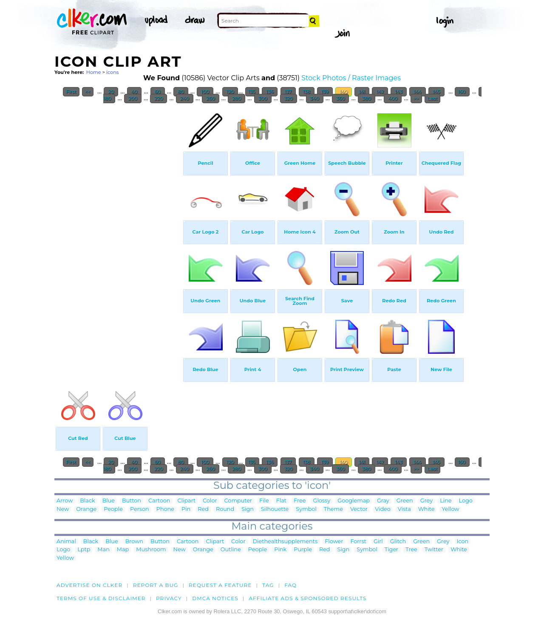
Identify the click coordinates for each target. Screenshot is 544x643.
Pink (280, 550)
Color (210, 501)
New (63, 509)
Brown (134, 541)
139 (325, 92)
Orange (86, 509)
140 (343, 92)
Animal (66, 541)
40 (134, 92)
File (264, 501)
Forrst (358, 541)
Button (131, 501)
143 (398, 92)
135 (252, 92)
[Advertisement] (118, 235)
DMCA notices (215, 598)
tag (268, 585)
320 (288, 99)
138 (307, 92)
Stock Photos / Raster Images (351, 78)
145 (436, 92)
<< (88, 92)
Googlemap (353, 501)
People (113, 509)
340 (314, 99)
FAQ (290, 585)
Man (103, 550)
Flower (334, 541)
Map (123, 550)
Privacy (169, 598)
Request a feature (220, 585)
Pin (185, 509)
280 (236, 99)
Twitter (434, 550)
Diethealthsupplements (285, 541)
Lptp (83, 550)
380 (366, 99)
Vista (404, 509)
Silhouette (275, 509)
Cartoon (159, 501)
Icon (463, 541)
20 (111, 92)
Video (383, 509)
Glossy (321, 501)
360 (340, 99)
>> (416, 99)
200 (133, 99)
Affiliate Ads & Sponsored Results (307, 598)
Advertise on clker (89, 585)
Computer (238, 501)
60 (157, 92)
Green (405, 501)
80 (180, 92)
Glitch (398, 541)
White (426, 509)
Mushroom (151, 550)
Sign (247, 509)
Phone (165, 509)
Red (203, 509)
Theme (333, 509)
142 (380, 92)
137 (288, 92)
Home (93, 72)
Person (139, 509)
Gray (383, 501)
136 (270, 92)
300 (263, 99)
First (71, 92)
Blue (108, 501)
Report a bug (155, 585)
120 (230, 92)
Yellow (450, 509)
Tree (411, 550)
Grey (426, 501)
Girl (378, 541)
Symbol (306, 509)
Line (445, 501)
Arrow (65, 501)
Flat (281, 501)
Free (300, 501)
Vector (359, 509)
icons (112, 72)
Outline (231, 550)
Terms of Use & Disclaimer (101, 598)
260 (210, 99)
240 (184, 99)
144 (417, 92)
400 (393, 99)
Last (432, 99)
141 (361, 92)
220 (158, 99)
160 (462, 92)
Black (87, 501)
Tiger (391, 550)
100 (205, 92)
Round (225, 509)
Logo (466, 501)
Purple (303, 550)
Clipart (187, 501)
